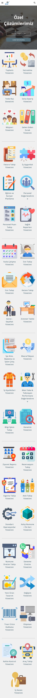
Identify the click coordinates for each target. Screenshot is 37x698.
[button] (2, 2)
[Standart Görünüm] (18, 33)
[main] (18, 20)
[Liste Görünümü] (18, 40)
